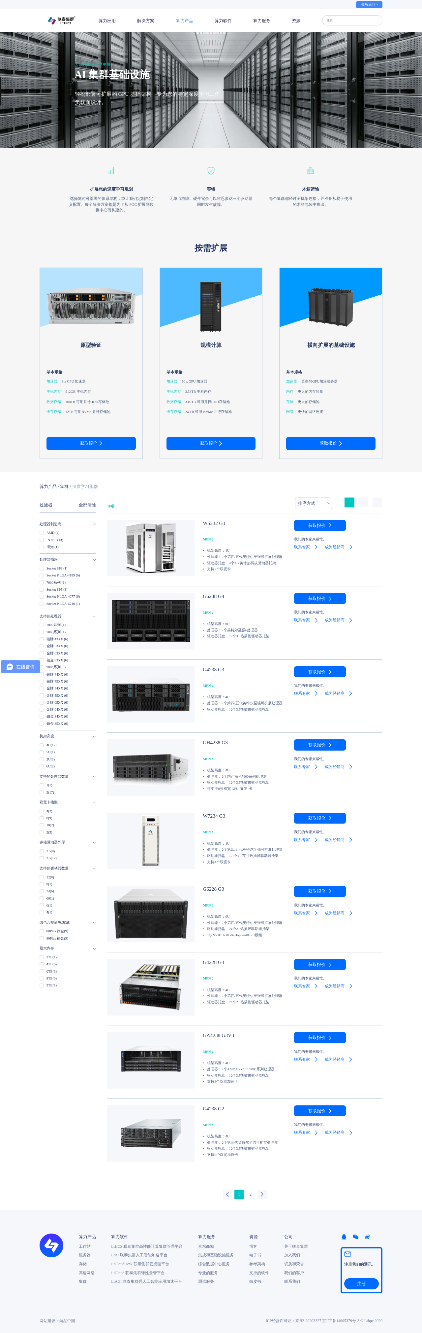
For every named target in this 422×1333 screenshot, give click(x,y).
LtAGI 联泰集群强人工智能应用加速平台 (146, 1280)
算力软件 (223, 20)
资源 (296, 20)
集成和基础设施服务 (216, 1254)
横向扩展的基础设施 (331, 345)
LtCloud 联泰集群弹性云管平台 (138, 1272)
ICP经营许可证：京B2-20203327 (293, 1318)
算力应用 (107, 20)
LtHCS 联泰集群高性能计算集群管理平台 (147, 1245)
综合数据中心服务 (214, 1263)
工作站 (85, 1245)
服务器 (85, 1254)
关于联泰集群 (296, 1245)
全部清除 (87, 504)
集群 (64, 486)
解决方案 (145, 20)
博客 (253, 1245)
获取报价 (88, 443)
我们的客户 (294, 1272)
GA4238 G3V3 (215, 1034)
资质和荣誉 (294, 1263)
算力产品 (184, 20)
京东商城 (206, 1245)
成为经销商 (335, 547)
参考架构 (257, 1263)
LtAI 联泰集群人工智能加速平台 (139, 1254)
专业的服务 (208, 1272)
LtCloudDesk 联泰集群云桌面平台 (140, 1263)
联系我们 (292, 1280)
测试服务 (206, 1280)
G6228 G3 (211, 888)
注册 (361, 1282)
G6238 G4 (211, 595)
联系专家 (302, 547)
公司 (288, 1236)
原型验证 (91, 345)
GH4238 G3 (212, 742)
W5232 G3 (211, 522)
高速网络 (87, 1272)
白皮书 (255, 1280)
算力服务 (261, 20)
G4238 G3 (211, 669)
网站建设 (47, 1318)
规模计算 (211, 345)
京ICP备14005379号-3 (340, 1318)
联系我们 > (369, 4)
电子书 (255, 1254)
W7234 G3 (211, 815)
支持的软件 (259, 1272)
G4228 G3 (211, 961)
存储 (83, 1263)
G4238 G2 (211, 1108)
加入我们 (292, 1254)
